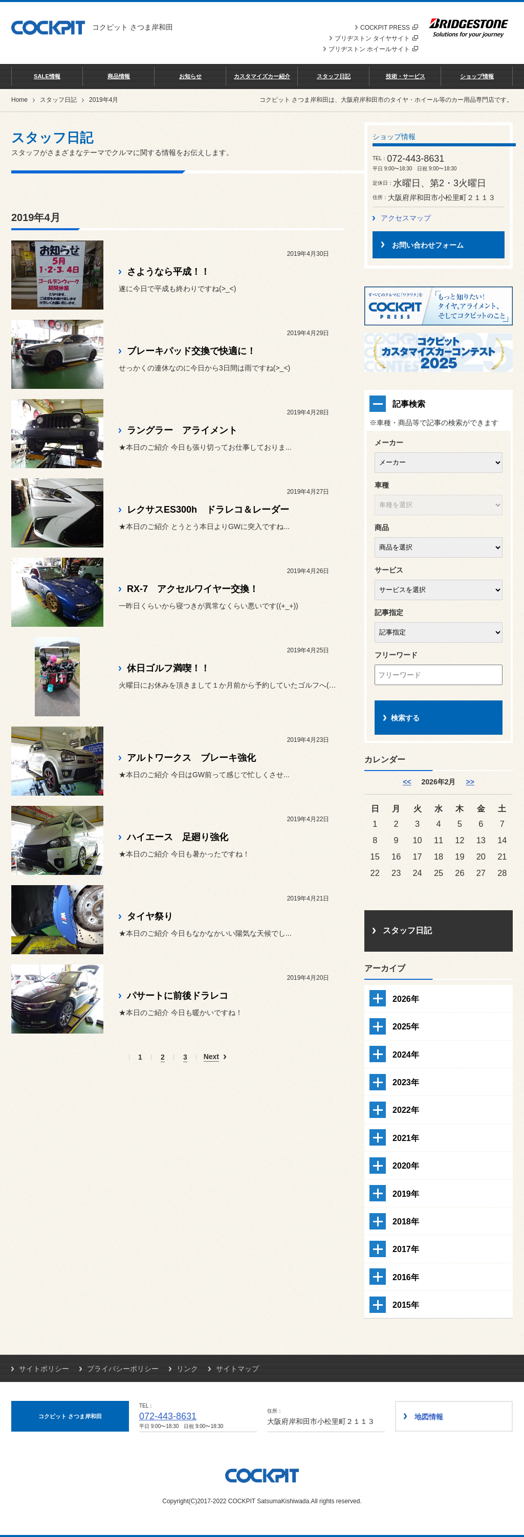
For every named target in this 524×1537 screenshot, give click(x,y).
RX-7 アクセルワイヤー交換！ (192, 589)
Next (211, 1057)
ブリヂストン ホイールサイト (373, 49)
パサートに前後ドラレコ (177, 996)
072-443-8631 (167, 1416)
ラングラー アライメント (182, 430)
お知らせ (190, 76)
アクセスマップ (406, 218)
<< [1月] (407, 782)
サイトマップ (237, 1369)
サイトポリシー (44, 1369)
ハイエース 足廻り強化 (177, 837)
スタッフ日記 (334, 76)
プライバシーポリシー (123, 1369)
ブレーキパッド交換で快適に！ (191, 351)
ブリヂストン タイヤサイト (376, 38)
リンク (187, 1369)
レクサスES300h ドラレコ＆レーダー (208, 509)
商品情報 (118, 76)
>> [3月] (470, 782)
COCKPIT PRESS (389, 27)
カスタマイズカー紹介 (262, 76)
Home (19, 99)
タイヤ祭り (150, 916)
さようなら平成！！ (168, 272)
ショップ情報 (477, 76)
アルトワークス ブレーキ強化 (191, 758)
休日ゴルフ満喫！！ (168, 668)
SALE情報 (47, 76)
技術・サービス (405, 76)
